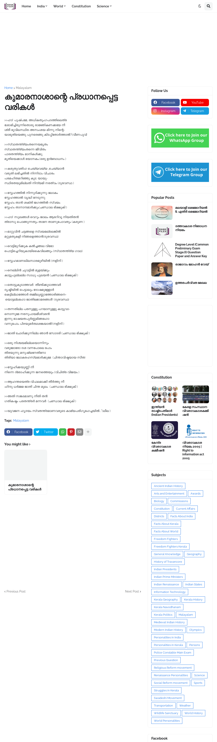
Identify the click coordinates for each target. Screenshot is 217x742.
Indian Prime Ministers (168, 576)
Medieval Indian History (169, 622)
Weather (185, 705)
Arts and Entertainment (169, 493)
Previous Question (166, 660)
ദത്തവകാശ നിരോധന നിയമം (191, 228)
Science (199, 675)
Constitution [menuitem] (81, 6)
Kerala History (193, 599)
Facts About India (181, 516)
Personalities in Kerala (168, 645)
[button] (199, 6)
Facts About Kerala (166, 523)
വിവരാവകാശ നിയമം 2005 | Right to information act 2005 (193, 450)
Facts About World (166, 531)
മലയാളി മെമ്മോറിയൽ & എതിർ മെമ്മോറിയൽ (191, 209)
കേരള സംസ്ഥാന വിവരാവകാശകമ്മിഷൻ (195, 410)
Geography (194, 554)
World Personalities (167, 720)
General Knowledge (167, 554)
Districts (159, 516)
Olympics (195, 629)
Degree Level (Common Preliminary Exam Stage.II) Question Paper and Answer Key (192, 250)
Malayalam (24, 87)
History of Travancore (168, 561)
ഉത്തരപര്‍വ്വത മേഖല (191, 282)
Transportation (163, 705)
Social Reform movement (171, 682)
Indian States (193, 584)
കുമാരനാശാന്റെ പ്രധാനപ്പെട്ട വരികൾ (24, 487)
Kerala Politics (163, 614)
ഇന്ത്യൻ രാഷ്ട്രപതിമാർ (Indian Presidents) (164, 410)
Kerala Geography (166, 599)
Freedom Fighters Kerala (170, 546)
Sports (198, 682)
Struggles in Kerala (166, 690)
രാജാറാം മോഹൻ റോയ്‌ (192, 264)
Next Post (132, 591)
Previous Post (16, 591)
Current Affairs (185, 508)
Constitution (162, 508)
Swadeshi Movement (168, 698)
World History (193, 713)
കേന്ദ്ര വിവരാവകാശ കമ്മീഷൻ (161, 446)
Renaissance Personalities (171, 675)
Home (8, 87)
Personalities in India (167, 637)
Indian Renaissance (166, 584)
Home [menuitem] (26, 6)
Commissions (179, 501)
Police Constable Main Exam (172, 652)
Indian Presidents (165, 569)
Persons (194, 645)
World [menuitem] (58, 6)
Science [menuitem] (103, 6)
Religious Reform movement (173, 667)
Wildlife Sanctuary (166, 713)
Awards (196, 493)
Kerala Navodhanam (167, 607)
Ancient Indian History (168, 486)
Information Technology (170, 592)
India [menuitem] (41, 6)
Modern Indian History (168, 629)
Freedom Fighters (166, 539)
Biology (159, 501)
